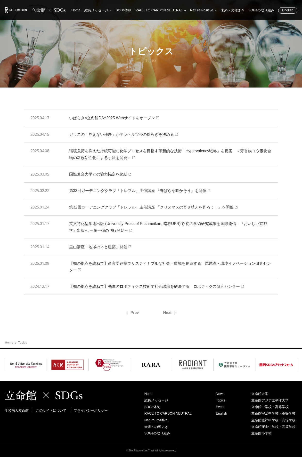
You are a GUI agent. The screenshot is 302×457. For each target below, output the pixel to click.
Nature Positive (155, 420)
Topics (221, 400)
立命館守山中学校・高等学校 (273, 427)
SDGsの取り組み (157, 433)
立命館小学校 (261, 433)
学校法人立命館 (17, 410)
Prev (135, 313)
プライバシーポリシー (91, 410)
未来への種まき (156, 427)
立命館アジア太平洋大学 (270, 400)
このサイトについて (51, 410)
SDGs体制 (152, 407)
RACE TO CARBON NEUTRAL (168, 413)
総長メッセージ (156, 400)
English (287, 10)
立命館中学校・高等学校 (270, 407)
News (220, 394)
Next (167, 313)
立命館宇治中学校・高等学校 (273, 413)
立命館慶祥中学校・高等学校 (273, 420)
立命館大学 (259, 394)
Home (9, 342)
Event (220, 407)
